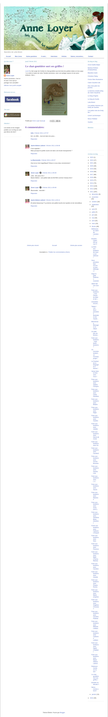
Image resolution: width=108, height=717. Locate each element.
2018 (92, 171)
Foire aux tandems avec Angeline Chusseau (95, 604)
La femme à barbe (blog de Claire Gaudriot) (95, 91)
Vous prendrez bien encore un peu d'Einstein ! (95, 265)
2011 (92, 192)
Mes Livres (18, 56)
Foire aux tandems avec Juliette (95, 426)
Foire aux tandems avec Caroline (95, 566)
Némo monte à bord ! (94, 689)
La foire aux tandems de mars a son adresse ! (95, 252)
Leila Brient (91, 102)
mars (94, 223)
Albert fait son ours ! (95, 285)
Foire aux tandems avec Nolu (95, 538)
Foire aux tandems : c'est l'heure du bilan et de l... (95, 294)
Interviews (54, 56)
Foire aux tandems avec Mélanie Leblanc (95, 624)
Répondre (34, 139)
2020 (92, 166)
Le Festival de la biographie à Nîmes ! (95, 364)
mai (93, 218)
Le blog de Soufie (93, 99)
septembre (95, 204)
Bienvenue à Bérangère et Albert (95, 325)
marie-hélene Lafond (38, 145)
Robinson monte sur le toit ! (94, 668)
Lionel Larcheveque (94, 115)
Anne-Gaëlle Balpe (94, 65)
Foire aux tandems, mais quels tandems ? (95, 342)
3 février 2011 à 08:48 (53, 145)
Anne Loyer (35, 173)
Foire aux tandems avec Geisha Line (95, 469)
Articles (64, 56)
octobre (94, 201)
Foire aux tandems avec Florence (95, 546)
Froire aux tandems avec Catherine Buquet (95, 529)
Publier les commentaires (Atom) (59, 252)
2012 (92, 189)
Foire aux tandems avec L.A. (95, 478)
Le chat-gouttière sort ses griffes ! (95, 677)
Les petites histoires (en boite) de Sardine (95, 106)
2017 (92, 174)
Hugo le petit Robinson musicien (95, 277)
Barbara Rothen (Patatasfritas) (93, 69)
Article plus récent (33, 245)
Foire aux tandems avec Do (95, 443)
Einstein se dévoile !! (95, 683)
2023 (92, 157)
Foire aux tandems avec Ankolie (95, 574)
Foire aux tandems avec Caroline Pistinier (95, 615)
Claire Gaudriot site (94, 82)
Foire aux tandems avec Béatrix (95, 401)
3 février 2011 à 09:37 (48, 160)
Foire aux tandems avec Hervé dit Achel (95, 435)
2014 (92, 183)
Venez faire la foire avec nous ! (95, 373)
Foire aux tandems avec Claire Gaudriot (95, 392)
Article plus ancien (76, 245)
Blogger (62, 712)
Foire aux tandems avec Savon (95, 486)
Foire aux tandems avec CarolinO (95, 450)
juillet (94, 212)
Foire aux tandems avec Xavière (95, 418)
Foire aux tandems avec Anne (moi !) (95, 506)
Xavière (90, 122)
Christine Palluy (93, 76)
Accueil (8, 56)
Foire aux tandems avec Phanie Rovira (95, 583)
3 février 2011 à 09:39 (49, 173)
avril (93, 220)
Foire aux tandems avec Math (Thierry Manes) (95, 556)
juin (93, 215)
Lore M (27, 71)
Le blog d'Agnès (93, 96)
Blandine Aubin (93, 73)
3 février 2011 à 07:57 (41, 133)
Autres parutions (31, 56)
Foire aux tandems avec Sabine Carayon (95, 383)
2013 (92, 186)
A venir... (44, 56)
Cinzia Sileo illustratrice (95, 79)
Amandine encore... (95, 302)
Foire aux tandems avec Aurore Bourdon (95, 459)
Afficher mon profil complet (12, 85)
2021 (92, 163)
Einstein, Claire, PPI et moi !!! (94, 241)
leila (32, 133)
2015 (92, 180)
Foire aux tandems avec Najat (95, 410)
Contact (90, 56)
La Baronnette (35, 160)
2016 (92, 177)
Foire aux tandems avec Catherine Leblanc (95, 635)
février (94, 226)
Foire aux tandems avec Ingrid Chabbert (95, 647)
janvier (94, 694)
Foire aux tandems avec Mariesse (95, 496)
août (93, 209)
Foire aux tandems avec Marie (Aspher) (95, 593)
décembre (95, 194)
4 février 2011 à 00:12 (53, 200)
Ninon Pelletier (92, 119)
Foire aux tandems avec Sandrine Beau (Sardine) (95, 517)
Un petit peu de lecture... (95, 333)
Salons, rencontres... (77, 56)
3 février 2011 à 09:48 (49, 187)
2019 (92, 169)
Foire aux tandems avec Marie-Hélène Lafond (95, 659)
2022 (92, 160)
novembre (95, 197)
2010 (92, 698)
